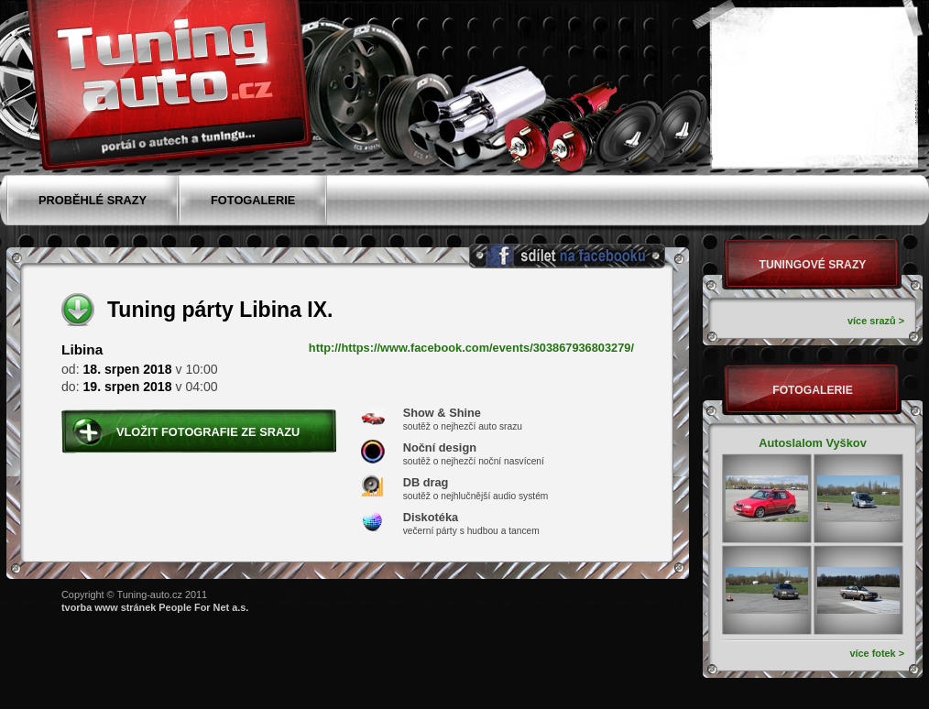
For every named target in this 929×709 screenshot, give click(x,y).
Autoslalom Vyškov (813, 443)
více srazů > (875, 320)
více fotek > (876, 653)
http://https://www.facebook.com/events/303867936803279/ (471, 348)
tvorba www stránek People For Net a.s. (154, 607)
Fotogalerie (812, 390)
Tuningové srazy (813, 264)
